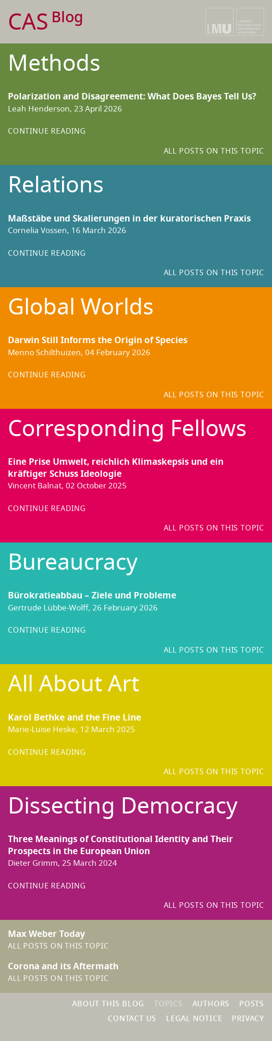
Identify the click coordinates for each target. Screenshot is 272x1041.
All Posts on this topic (214, 151)
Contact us (132, 1019)
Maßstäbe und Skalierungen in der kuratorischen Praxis (129, 218)
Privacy (248, 1019)
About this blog (108, 1004)
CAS (45, 22)
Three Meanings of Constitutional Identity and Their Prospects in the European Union (120, 845)
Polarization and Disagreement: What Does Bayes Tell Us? (132, 96)
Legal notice (194, 1019)
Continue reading (47, 131)
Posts (251, 1004)
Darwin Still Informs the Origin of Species (97, 340)
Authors (211, 1004)
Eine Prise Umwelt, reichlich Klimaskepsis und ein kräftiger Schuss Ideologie (115, 468)
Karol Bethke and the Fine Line (74, 717)
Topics (168, 1004)
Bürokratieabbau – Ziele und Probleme (92, 595)
